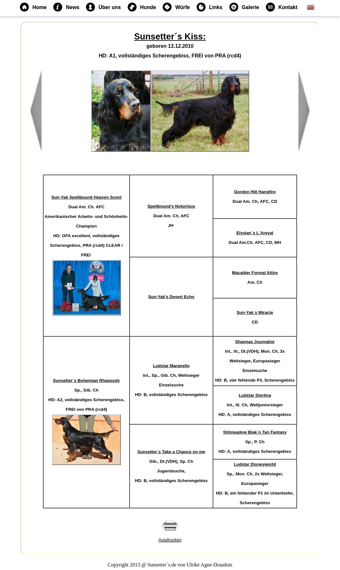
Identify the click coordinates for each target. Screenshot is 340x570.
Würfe (176, 7)
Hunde (141, 7)
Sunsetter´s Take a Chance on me (171, 451)
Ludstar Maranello (171, 365)
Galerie (244, 7)
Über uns (103, 7)
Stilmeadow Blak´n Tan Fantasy (255, 432)
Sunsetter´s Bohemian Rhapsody (86, 380)
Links (209, 7)
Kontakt (282, 7)
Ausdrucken (170, 539)
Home (33, 7)
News (66, 7)
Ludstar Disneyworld (255, 464)
